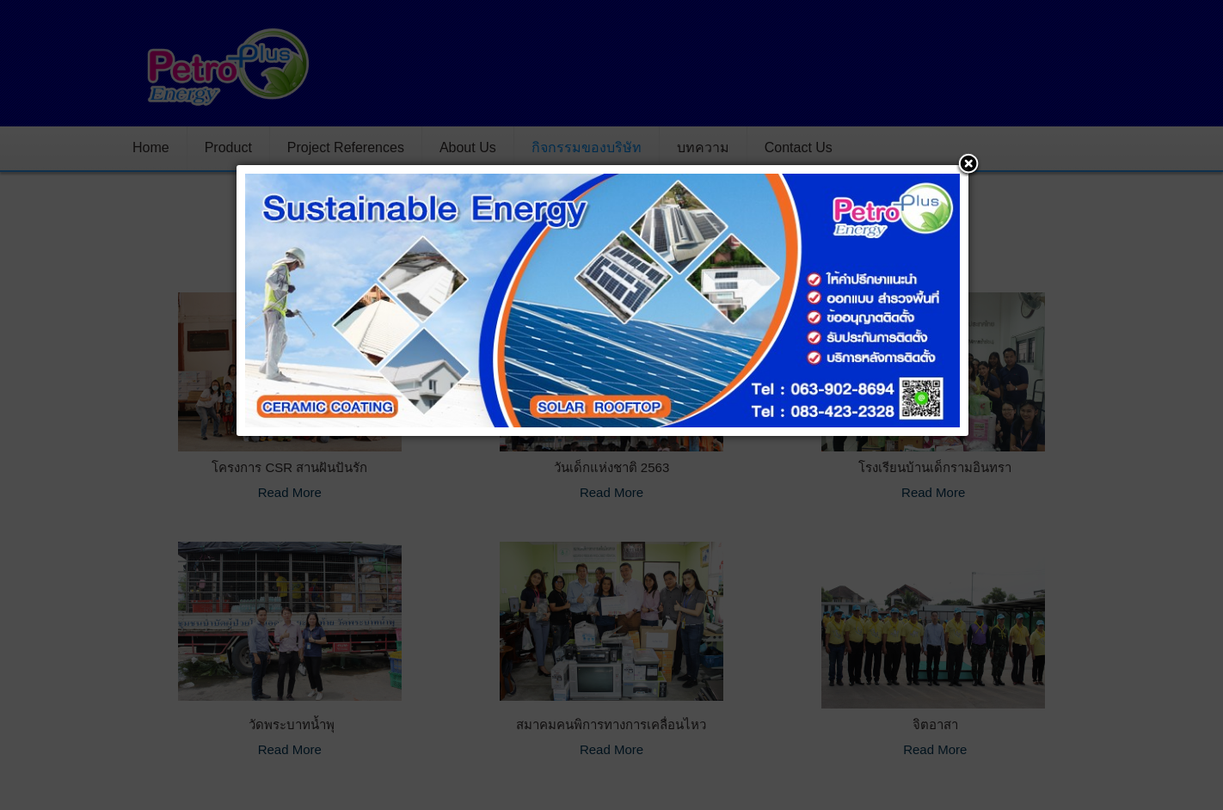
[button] (968, 165)
